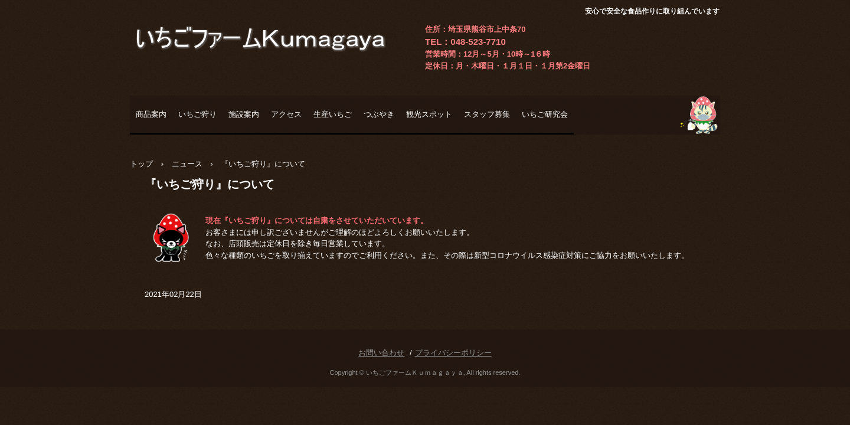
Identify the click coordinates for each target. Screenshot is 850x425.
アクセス (286, 114)
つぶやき (379, 114)
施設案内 (243, 114)
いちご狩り (197, 114)
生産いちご (332, 114)
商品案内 (151, 114)
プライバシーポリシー (453, 352)
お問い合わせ (381, 352)
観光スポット (429, 114)
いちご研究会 (545, 114)
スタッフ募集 (487, 114)
